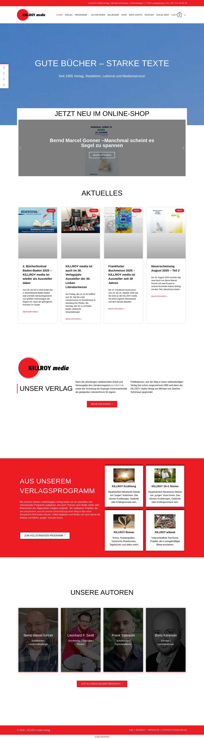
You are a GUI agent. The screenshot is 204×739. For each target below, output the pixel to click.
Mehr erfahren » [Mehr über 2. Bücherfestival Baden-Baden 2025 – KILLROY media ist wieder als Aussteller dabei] (31, 312)
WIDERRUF (140, 730)
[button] (20, 148)
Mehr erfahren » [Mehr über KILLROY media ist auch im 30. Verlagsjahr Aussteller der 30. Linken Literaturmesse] (74, 319)
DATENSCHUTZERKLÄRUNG (174, 730)
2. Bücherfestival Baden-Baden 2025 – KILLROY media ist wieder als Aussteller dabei (37, 275)
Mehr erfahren (102, 155)
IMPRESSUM (153, 730)
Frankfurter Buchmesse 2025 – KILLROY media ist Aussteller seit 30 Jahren (121, 275)
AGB (131, 730)
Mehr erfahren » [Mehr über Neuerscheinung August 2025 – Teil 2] (159, 296)
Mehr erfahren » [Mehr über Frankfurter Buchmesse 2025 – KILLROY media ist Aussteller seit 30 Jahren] (116, 309)
